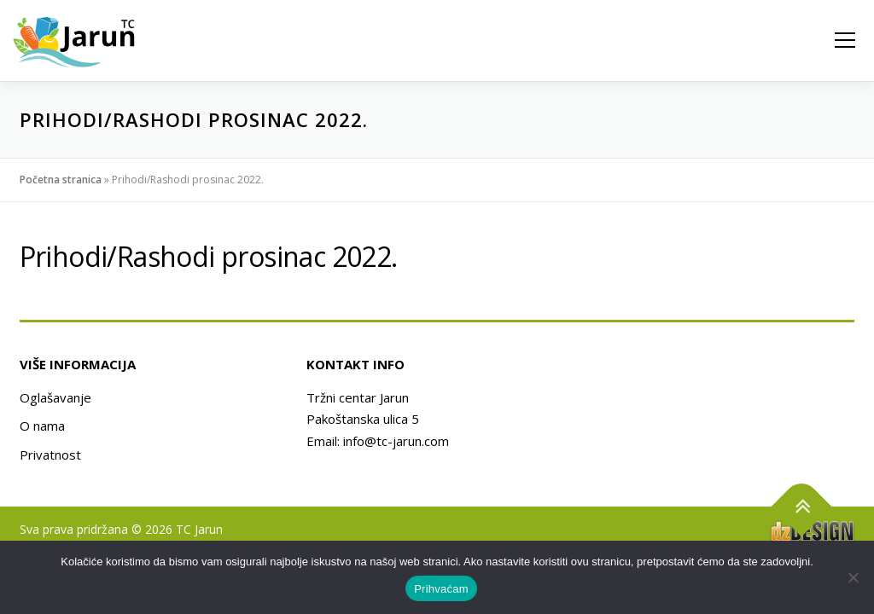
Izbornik (844, 40)
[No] (852, 577)
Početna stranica (61, 179)
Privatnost (50, 454)
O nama (42, 425)
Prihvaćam (441, 588)
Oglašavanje (55, 397)
